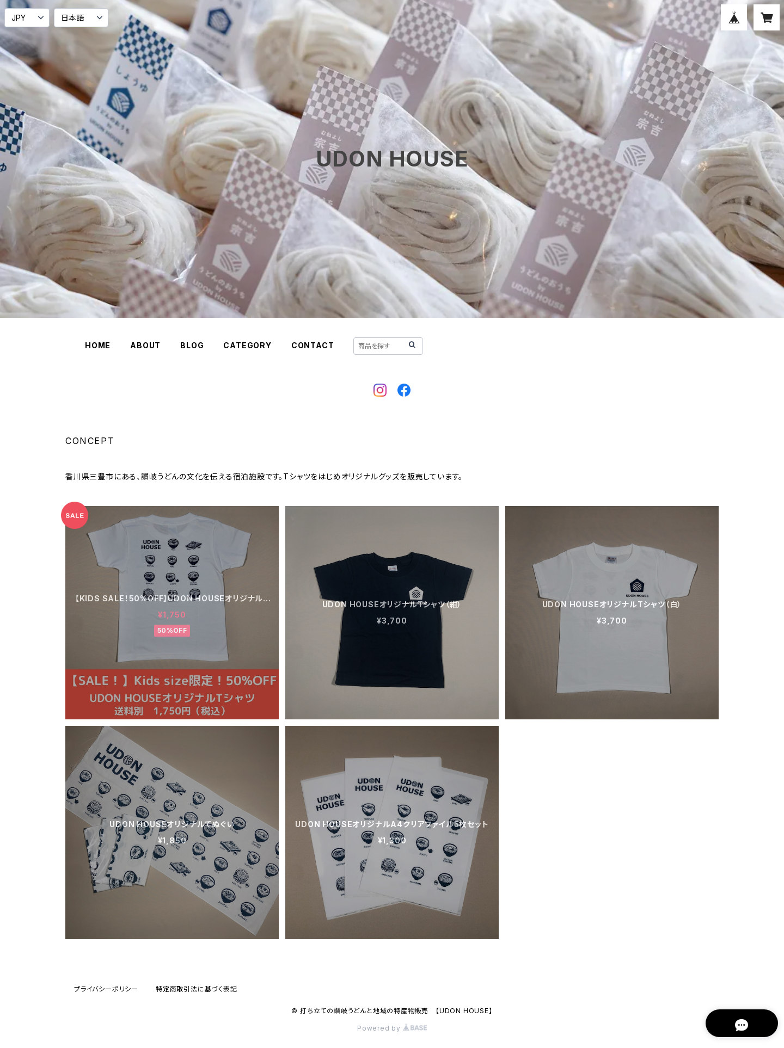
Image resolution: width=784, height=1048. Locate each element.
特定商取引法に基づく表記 (196, 989)
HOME (98, 345)
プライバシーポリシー (106, 989)
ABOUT (145, 345)
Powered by (392, 1028)
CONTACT (312, 345)
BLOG (192, 345)
